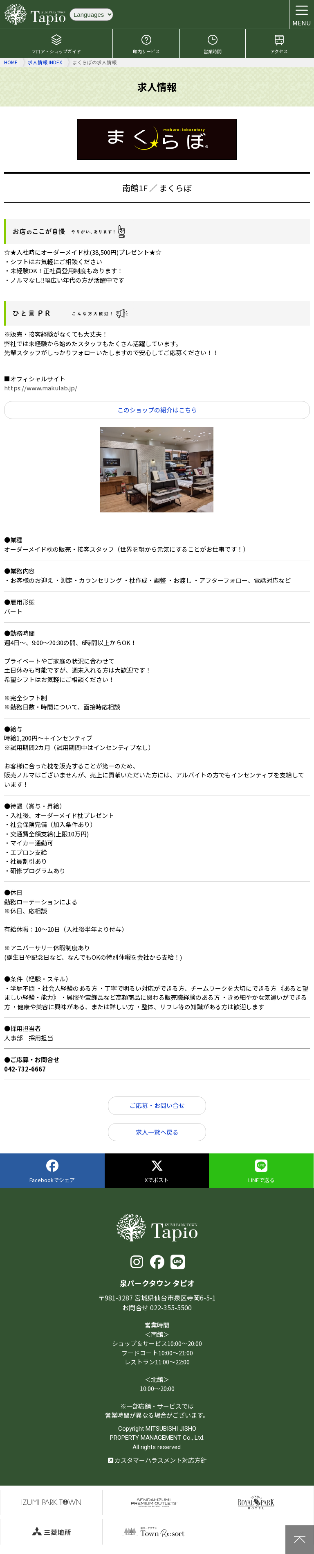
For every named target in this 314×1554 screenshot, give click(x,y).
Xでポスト (157, 1172)
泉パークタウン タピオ (34, 14)
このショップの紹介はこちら (157, 409)
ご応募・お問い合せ (157, 1105)
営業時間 (213, 44)
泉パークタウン (51, 1502)
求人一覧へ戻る (157, 1132)
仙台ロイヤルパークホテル (256, 1502)
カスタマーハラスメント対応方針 (157, 1460)
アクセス (279, 44)
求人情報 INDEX (45, 62)
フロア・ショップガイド (56, 44)
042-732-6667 (25, 1069)
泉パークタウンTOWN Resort (153, 1532)
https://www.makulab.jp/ (40, 387)
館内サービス (146, 44)
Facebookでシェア (52, 1172)
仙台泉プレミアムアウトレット (153, 1502)
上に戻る (299, 1539)
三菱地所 (51, 1532)
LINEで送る (261, 1172)
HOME (11, 62)
